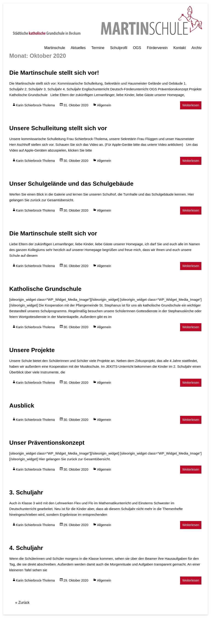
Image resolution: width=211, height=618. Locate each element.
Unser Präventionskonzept (47, 442)
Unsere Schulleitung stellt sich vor (58, 128)
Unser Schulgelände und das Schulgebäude (71, 183)
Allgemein (104, 105)
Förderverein (157, 48)
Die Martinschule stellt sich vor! (54, 72)
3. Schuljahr (26, 492)
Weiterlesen (190, 105)
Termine (97, 48)
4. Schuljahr (26, 547)
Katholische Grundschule (45, 288)
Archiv (197, 48)
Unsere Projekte (32, 350)
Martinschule (54, 48)
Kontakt (179, 48)
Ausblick (21, 405)
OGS (137, 48)
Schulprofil (118, 48)
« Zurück (22, 602)
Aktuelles (78, 48)
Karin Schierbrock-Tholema (35, 105)
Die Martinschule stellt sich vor (53, 233)
